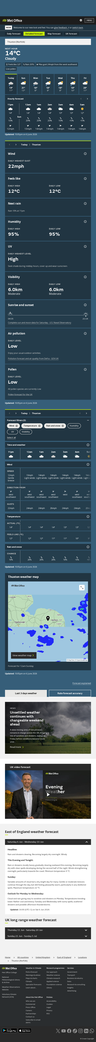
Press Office (30, 1007)
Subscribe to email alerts (33, 1021)
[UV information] (85, 246)
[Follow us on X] (58, 1030)
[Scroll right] (87, 98)
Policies (49, 997)
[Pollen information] (85, 369)
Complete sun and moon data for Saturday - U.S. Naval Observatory (39, 322)
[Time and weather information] (88, 445)
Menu (89, 20)
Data (69, 981)
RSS (48, 1014)
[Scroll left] (81, 98)
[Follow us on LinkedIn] (86, 1030)
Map (54, 33)
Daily (13, 33)
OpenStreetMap (82, 660)
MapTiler (71, 660)
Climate (29, 981)
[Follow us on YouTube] (63, 1030)
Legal (48, 1007)
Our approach (51, 972)
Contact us (30, 1017)
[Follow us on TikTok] (75, 1030)
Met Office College (9, 972)
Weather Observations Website (11, 988)
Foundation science (54, 984)
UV (12, 431)
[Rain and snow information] (88, 547)
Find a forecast (32, 972)
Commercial (30, 1004)
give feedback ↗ (61, 27)
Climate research (53, 978)
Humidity (74, 425)
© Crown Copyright (87, 1039)
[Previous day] (9, 144)
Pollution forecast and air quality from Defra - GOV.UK (33, 358)
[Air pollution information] (85, 333)
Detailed (34, 33)
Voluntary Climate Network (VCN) (9, 995)
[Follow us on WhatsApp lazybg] (92, 1030)
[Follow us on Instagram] (80, 1030)
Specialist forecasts (34, 984)
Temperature (30, 426)
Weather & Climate (33, 968)
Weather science (53, 975)
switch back (77, 27)
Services (70, 968)
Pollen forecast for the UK (20, 394)
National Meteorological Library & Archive (11, 979)
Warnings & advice (33, 975)
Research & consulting (76, 984)
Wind (12, 426)
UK (71, 33)
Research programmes (55, 968)
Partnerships (31, 1014)
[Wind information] (88, 464)
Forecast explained (81, 683)
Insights (70, 988)
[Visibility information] (85, 277)
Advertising (71, 991)
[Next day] (16, 144)
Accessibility (51, 1001)
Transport (71, 975)
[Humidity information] (85, 222)
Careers (29, 1010)
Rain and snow (54, 426)
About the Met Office (34, 997)
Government (72, 972)
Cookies (49, 1004)
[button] (48, 619)
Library (49, 988)
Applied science (52, 981)
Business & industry (75, 978)
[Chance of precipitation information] (85, 204)
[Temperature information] (88, 517)
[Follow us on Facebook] (69, 1030)
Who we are (30, 1001)
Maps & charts (31, 978)
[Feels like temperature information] (85, 179)
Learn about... (31, 988)
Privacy (49, 1010)
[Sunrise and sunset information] (85, 305)
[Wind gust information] (85, 154)
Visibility (26, 431)
